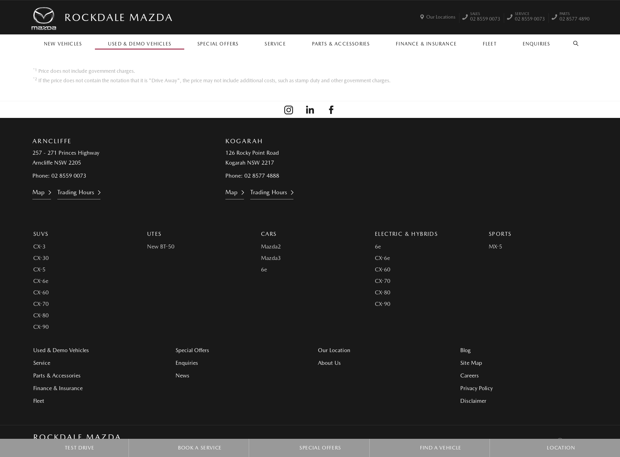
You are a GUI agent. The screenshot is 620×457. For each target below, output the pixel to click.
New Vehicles (63, 44)
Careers (469, 375)
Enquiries (536, 44)
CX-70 (41, 304)
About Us (329, 363)
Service (275, 44)
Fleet (490, 44)
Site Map (471, 363)
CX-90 (41, 327)
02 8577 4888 (261, 176)
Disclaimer (473, 401)
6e (264, 269)
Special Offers (218, 44)
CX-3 (39, 246)
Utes (154, 234)
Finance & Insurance (426, 44)
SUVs (41, 234)
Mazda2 (271, 246)
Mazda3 (271, 258)
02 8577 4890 (575, 17)
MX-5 (495, 246)
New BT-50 (160, 246)
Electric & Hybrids (406, 234)
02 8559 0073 (485, 17)
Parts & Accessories (341, 44)
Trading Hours (75, 192)
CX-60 (41, 292)
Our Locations (441, 17)
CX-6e (40, 281)
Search (571, 43)
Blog (465, 350)
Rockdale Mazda (118, 17)
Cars (269, 234)
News (182, 375)
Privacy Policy (476, 388)
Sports (500, 234)
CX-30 (41, 258)
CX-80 (41, 315)
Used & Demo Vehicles (139, 44)
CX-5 (39, 269)
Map (38, 192)
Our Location (334, 350)
